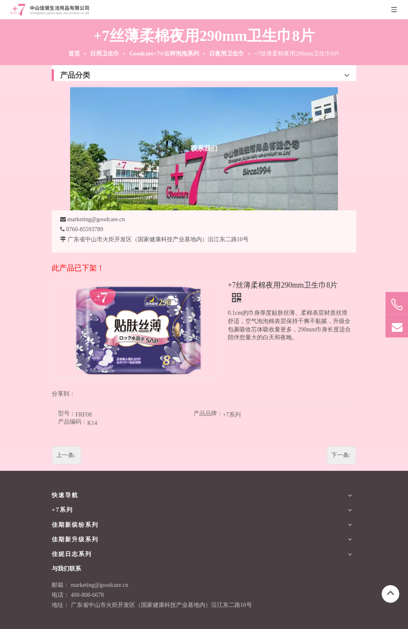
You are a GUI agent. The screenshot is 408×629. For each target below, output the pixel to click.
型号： (67, 414)
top (390, 593)
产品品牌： (208, 414)
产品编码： (72, 422)
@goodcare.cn (111, 585)
